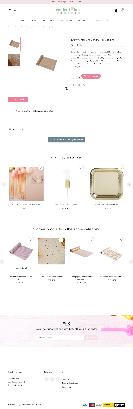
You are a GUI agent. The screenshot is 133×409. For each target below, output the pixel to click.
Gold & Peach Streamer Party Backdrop (26, 205)
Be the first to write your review (66, 140)
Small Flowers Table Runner (51, 277)
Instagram (58, 379)
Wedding (83, 20)
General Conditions (69, 383)
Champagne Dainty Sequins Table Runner (82, 278)
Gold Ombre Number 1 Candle (66, 205)
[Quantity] (74, 76)
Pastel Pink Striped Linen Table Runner (21, 278)
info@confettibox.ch (17, 382)
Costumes (97, 20)
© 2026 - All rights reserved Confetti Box (24, 405)
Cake (109, 20)
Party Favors (67, 20)
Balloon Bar (49, 20)
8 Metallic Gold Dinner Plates (106, 205)
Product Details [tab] (18, 99)
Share (73, 85)
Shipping (65, 379)
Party (23, 20)
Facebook (46, 379)
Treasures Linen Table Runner (112, 277)
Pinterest (84, 85)
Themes (34, 20)
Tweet (79, 85)
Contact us (66, 387)
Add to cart (91, 76)
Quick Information (16, 372)
